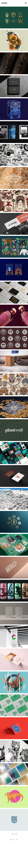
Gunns (4, 3)
